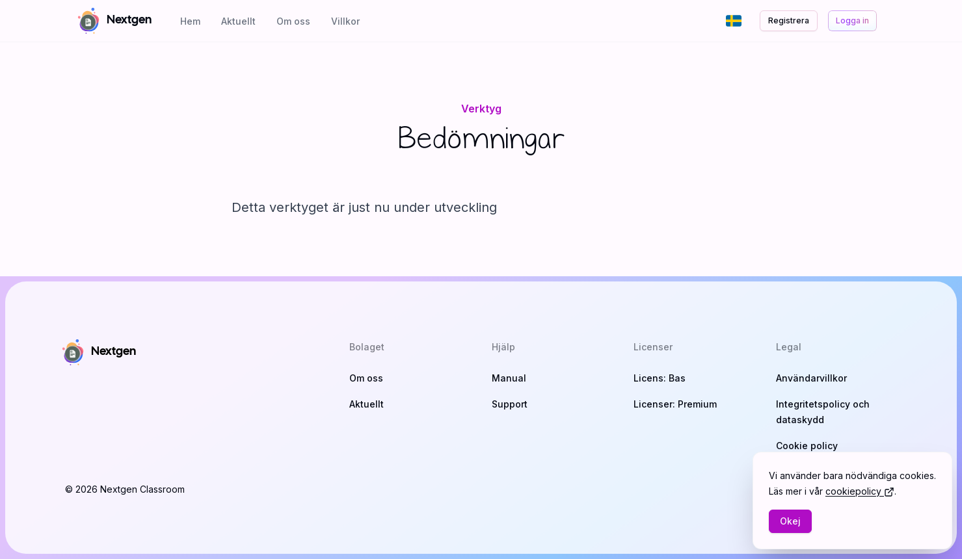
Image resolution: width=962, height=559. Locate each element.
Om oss (293, 21)
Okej (790, 520)
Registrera (788, 20)
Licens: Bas (660, 378)
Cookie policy (807, 445)
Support (510, 404)
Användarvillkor (811, 378)
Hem (190, 21)
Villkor (345, 21)
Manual (509, 378)
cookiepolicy (859, 491)
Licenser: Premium (675, 404)
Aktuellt (238, 21)
